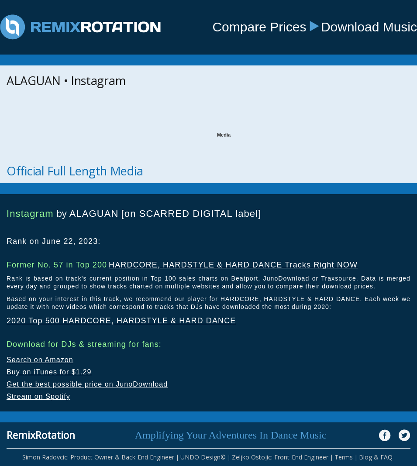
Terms (343, 457)
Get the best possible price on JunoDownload (87, 384)
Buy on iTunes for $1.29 (49, 372)
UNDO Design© (203, 457)
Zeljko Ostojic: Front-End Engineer (280, 457)
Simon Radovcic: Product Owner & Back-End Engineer (98, 457)
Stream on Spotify (38, 396)
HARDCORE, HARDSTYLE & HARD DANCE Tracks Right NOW (233, 264)
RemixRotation (41, 435)
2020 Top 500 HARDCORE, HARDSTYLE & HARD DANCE (121, 320)
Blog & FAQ (376, 457)
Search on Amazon (40, 359)
